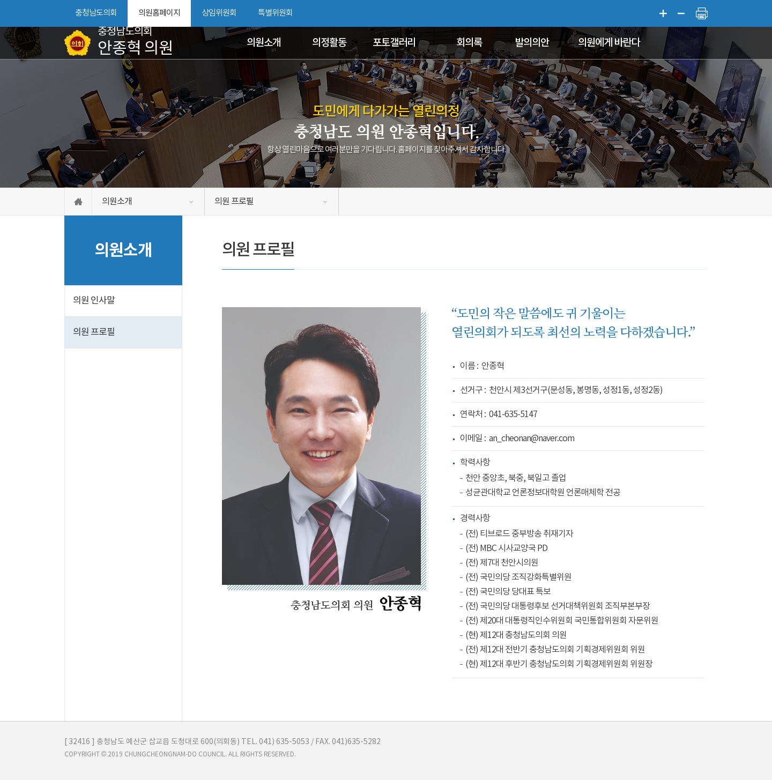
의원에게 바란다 (609, 43)
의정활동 (329, 43)
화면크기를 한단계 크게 (663, 13)
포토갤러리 (394, 43)
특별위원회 (275, 13)
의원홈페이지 (159, 13)
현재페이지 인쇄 (702, 13)
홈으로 (78, 201)
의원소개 (264, 43)
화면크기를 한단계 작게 (681, 13)
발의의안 (532, 43)
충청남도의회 (96, 13)
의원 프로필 (234, 201)
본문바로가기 (0, 0)
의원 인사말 (94, 300)
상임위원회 (219, 13)
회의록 (469, 43)
